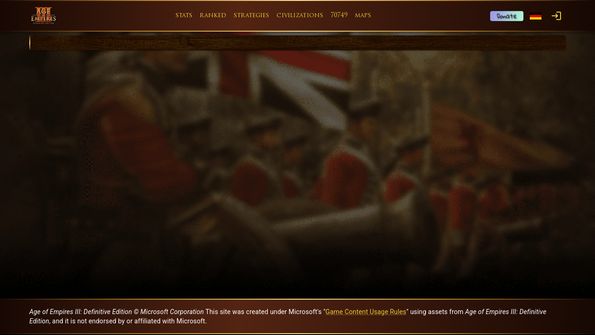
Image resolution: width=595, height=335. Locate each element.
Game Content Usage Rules (365, 311)
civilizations (300, 16)
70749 (339, 16)
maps (363, 16)
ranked (213, 16)
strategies (251, 16)
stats (184, 16)
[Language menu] (535, 16)
